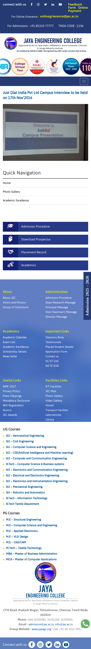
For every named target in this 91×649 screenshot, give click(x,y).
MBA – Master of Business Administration (31, 553)
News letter (10, 356)
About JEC (9, 297)
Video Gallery (54, 400)
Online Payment (78, 9)
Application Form (56, 351)
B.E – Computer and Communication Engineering (36, 458)
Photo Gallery (11, 191)
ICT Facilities (53, 386)
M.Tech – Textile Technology (24, 548)
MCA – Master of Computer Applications (31, 559)
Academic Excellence (16, 200)
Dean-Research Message (61, 302)
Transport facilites (57, 410)
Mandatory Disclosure (16, 400)
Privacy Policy (11, 391)
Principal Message (57, 307)
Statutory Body (55, 337)
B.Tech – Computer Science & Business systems (35, 464)
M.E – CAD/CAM (16, 542)
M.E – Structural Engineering (23, 519)
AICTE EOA (52, 365)
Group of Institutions (15, 307)
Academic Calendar (15, 337)
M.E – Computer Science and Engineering (31, 525)
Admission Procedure (59, 297)
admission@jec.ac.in (41, 624)
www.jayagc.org (41, 629)
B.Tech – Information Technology (26, 498)
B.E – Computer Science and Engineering (31, 447)
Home (7, 183)
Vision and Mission (14, 302)
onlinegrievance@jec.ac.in (59, 16)
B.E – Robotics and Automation (25, 492)
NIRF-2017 (9, 386)
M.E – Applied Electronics (22, 530)
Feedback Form (75, 6)
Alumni (7, 410)
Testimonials (53, 342)
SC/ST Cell (52, 361)
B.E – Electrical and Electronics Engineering (32, 475)
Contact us (52, 356)
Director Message (56, 316)
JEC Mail (51, 391)
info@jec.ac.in (63, 624)
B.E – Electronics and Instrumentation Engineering (36, 481)
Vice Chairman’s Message (61, 312)
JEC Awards (10, 414)
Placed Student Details (59, 346)
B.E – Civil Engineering (20, 441)
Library (50, 419)
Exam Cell (9, 342)
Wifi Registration (13, 405)
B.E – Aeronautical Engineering (25, 435)
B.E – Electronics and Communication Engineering (37, 469)
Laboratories (53, 414)
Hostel (50, 405)
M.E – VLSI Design (17, 536)
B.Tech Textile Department (22, 503)
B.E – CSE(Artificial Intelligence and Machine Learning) (39, 452)
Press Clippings (12, 395)
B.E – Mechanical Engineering (24, 486)
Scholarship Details (15, 351)
